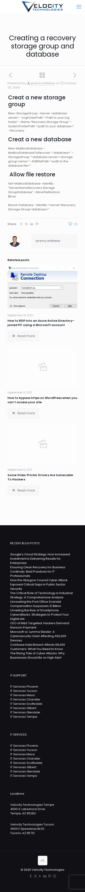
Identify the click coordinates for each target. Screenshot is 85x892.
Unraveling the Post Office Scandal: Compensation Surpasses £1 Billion (36, 603)
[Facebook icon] (30, 876)
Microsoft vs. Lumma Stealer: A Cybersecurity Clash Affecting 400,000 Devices (38, 636)
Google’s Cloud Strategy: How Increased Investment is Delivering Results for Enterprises (40, 558)
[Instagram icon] (54, 876)
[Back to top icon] (42, 860)
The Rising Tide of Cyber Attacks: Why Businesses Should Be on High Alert (37, 655)
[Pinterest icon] (49, 876)
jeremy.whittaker (43, 83)
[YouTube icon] (40, 876)
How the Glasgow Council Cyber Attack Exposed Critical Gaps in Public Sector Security (39, 584)
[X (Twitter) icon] (35, 876)
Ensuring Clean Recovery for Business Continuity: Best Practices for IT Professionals (37, 571)
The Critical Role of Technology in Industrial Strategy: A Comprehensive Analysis (41, 595)
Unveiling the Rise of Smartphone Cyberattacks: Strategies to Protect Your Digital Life (39, 614)
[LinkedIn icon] (45, 876)
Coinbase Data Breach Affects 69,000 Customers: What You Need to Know (37, 647)
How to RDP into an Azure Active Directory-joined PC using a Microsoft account (40, 323)
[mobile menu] (79, 7)
